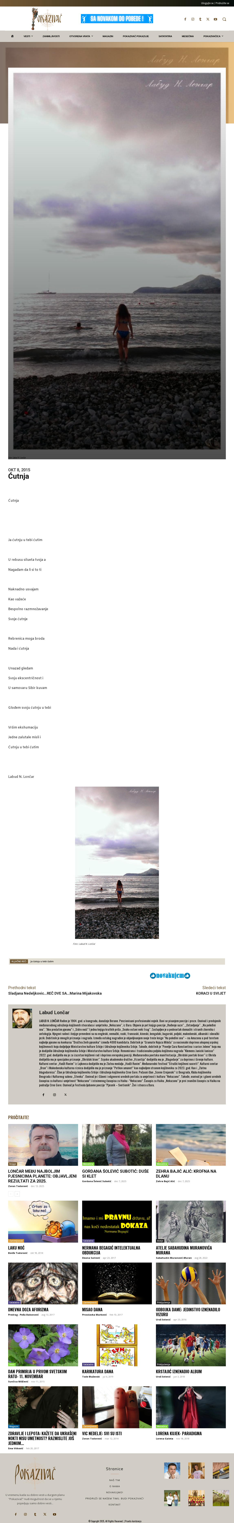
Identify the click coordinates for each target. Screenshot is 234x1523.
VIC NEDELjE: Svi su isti (102, 1433)
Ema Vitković (15, 1448)
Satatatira (88, 1240)
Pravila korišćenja (133, 1521)
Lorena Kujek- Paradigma (179, 1433)
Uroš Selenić (163, 1319)
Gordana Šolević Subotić (96, 1181)
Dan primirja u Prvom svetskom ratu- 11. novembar (37, 1373)
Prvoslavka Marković (94, 1314)
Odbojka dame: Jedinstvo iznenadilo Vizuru (188, 1311)
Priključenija (163, 1302)
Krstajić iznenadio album (179, 1371)
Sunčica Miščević (18, 1381)
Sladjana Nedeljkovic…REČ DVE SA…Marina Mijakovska (55, 993)
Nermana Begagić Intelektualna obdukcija (111, 1250)
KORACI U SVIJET (211, 993)
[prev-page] (10, 1194)
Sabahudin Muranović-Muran (174, 1257)
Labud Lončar (54, 1012)
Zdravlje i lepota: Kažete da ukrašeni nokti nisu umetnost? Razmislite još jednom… (42, 1438)
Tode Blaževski (91, 1376)
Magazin (13, 1426)
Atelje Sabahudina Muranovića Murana (184, 1250)
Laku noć (16, 1248)
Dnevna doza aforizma (28, 1309)
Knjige (12, 1164)
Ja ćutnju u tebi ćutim (42, 961)
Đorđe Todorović (18, 1252)
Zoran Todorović (18, 1186)
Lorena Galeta (164, 1438)
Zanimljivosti (16, 1240)
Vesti (11, 1364)
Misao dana (92, 1309)
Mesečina (88, 1164)
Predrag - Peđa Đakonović (23, 1314)
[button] (224, 19)
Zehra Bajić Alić (165, 1181)
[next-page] (17, 1194)
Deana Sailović (91, 1257)
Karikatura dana (97, 1371)
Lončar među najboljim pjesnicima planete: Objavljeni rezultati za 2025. (42, 1176)
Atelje (160, 1240)
